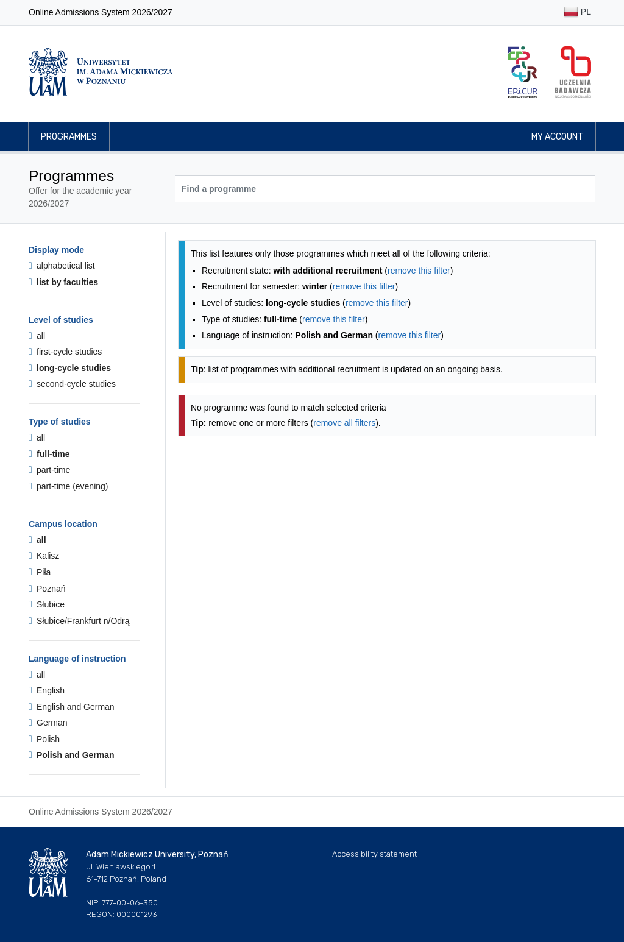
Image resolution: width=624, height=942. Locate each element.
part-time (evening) (68, 486)
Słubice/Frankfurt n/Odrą (79, 621)
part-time (49, 470)
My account (557, 137)
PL (577, 12)
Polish (44, 739)
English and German (72, 707)
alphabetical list (62, 266)
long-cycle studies (70, 368)
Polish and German (72, 755)
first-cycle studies (65, 351)
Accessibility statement (374, 854)
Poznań (47, 588)
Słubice (47, 604)
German (48, 723)
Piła (40, 572)
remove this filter (419, 270)
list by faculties (63, 282)
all (37, 336)
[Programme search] (385, 188)
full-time (49, 454)
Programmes (69, 137)
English (47, 690)
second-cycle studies (72, 384)
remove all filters (344, 423)
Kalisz (44, 556)
